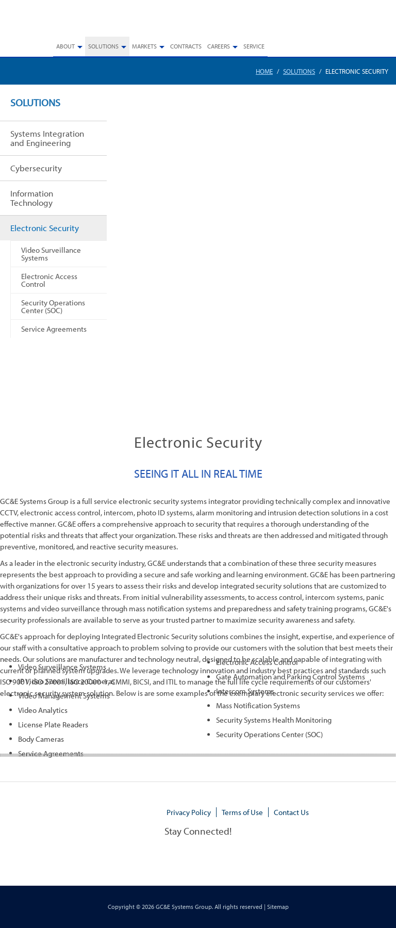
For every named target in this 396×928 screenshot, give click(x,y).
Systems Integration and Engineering (47, 138)
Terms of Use (242, 812)
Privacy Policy (189, 812)
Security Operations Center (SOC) (53, 306)
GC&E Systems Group (184, 906)
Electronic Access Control (49, 280)
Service (254, 46)
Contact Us (291, 812)
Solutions (299, 71)
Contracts (186, 46)
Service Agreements (54, 328)
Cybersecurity (36, 167)
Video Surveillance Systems (51, 254)
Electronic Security (44, 227)
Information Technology (31, 198)
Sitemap (278, 906)
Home (264, 71)
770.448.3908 (369, 21)
